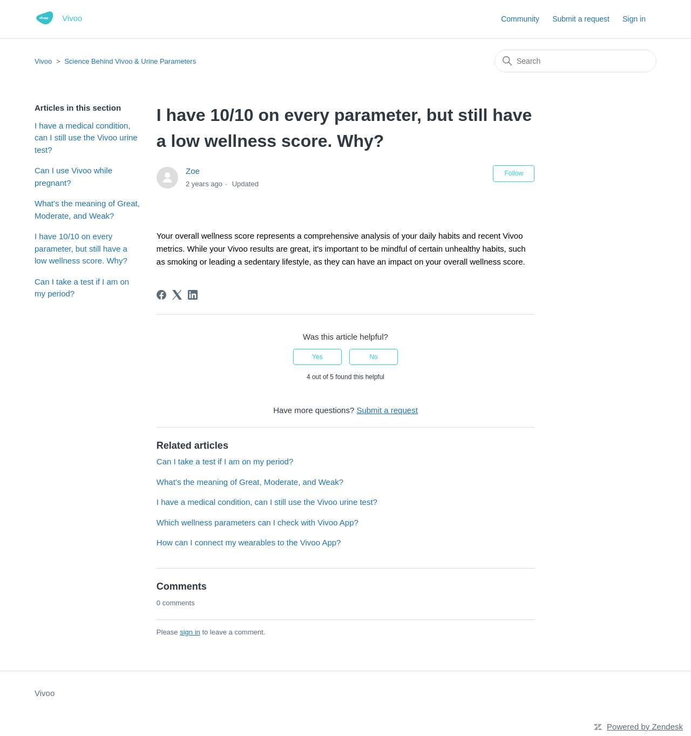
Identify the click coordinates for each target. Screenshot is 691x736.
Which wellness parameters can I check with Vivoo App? (257, 522)
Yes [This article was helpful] (317, 357)
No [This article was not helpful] (373, 357)
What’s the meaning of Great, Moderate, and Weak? (87, 209)
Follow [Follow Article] (513, 173)
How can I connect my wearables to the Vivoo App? (249, 542)
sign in (190, 632)
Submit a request (580, 19)
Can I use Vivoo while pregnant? (73, 176)
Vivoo (43, 61)
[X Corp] (177, 295)
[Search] (575, 61)
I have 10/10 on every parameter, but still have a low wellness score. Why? (81, 248)
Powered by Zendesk (645, 726)
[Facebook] (161, 295)
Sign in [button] (634, 19)
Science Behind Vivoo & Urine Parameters (130, 61)
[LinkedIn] (193, 295)
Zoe (193, 170)
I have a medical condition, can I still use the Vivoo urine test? (86, 137)
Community (520, 19)
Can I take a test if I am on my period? (82, 288)
